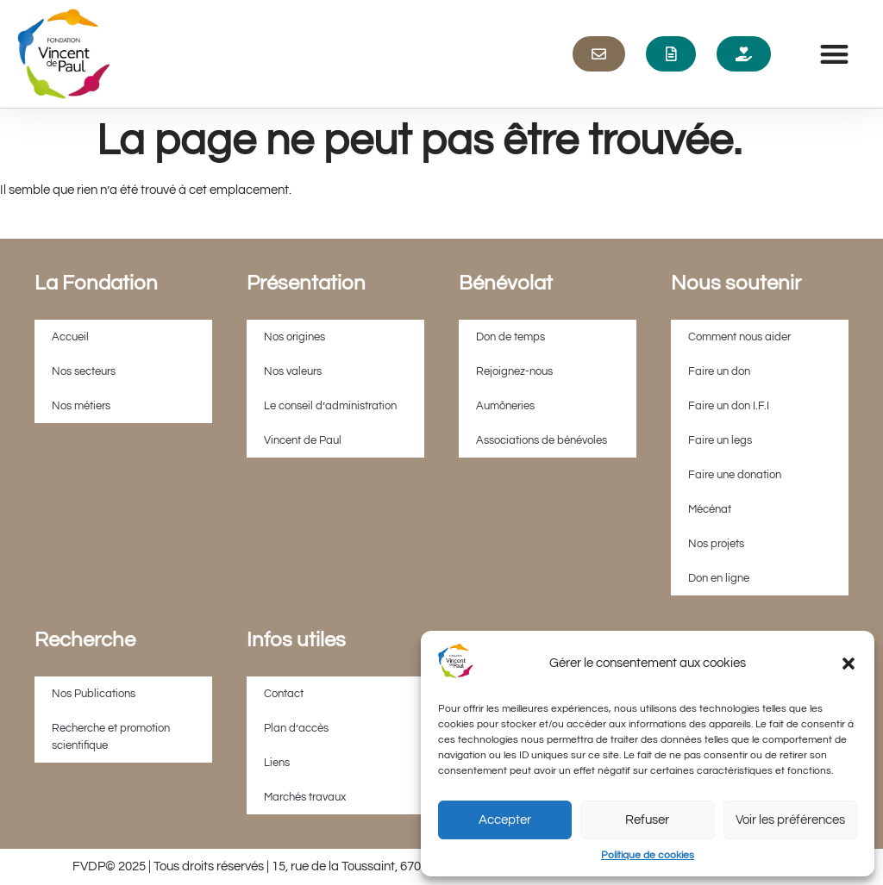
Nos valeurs (293, 371)
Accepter (505, 819)
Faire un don (719, 371)
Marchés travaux (305, 797)
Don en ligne (718, 578)
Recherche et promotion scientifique (111, 736)
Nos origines (294, 337)
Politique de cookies (647, 855)
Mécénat (709, 509)
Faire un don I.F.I (728, 406)
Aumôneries (505, 406)
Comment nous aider (739, 337)
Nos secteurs (84, 371)
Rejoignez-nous (514, 371)
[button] (848, 663)
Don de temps (510, 337)
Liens (277, 763)
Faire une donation (734, 475)
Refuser (647, 819)
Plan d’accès (296, 728)
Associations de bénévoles (541, 440)
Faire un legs (720, 440)
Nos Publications (93, 694)
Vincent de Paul (302, 440)
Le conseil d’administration (330, 406)
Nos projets (716, 544)
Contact (284, 694)
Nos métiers (81, 406)
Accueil (70, 337)
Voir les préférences (790, 819)
